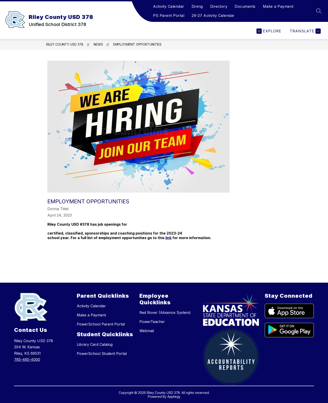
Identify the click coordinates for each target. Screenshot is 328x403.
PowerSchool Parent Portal (101, 324)
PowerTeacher (152, 321)
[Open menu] (268, 31)
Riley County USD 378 (64, 44)
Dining (197, 6)
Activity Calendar (168, 6)
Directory (219, 6)
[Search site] (319, 11)
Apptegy (173, 396)
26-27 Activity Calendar (213, 15)
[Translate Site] (305, 31)
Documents (245, 6)
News (98, 44)
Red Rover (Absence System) (165, 312)
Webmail (146, 330)
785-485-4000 (27, 359)
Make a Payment (278, 6)
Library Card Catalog (95, 344)
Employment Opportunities (137, 44)
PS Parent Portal (168, 15)
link (168, 237)
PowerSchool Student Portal (102, 353)
